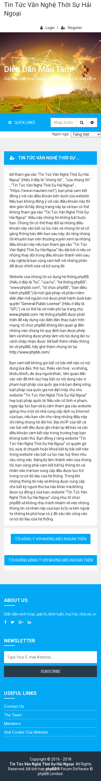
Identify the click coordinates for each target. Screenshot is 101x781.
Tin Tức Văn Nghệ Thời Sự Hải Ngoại (47, 9)
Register (71, 28)
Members (12, 723)
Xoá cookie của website (26, 732)
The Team (13, 715)
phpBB (51, 769)
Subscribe (51, 671)
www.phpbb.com (23, 314)
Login (47, 28)
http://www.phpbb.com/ (29, 352)
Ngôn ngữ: (60, 134)
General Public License (41, 304)
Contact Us (14, 706)
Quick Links (21, 122)
